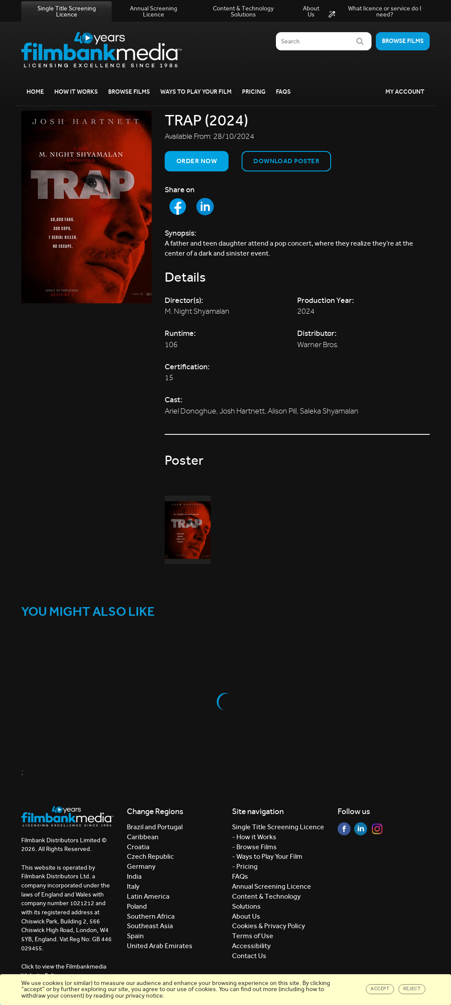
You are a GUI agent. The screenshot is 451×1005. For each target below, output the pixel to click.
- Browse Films (254, 847)
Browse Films (129, 91)
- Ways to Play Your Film (267, 856)
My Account (404, 91)
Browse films (403, 41)
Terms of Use (252, 936)
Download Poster (286, 161)
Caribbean (143, 837)
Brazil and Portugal (154, 827)
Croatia (138, 847)
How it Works (76, 91)
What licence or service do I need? (374, 12)
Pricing (253, 91)
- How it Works (254, 837)
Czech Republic (150, 856)
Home (35, 91)
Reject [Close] (412, 989)
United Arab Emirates (159, 946)
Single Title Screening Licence (66, 11)
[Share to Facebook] (178, 206)
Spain (135, 936)
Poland (137, 906)
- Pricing (245, 866)
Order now (196, 161)
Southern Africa (151, 916)
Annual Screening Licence (153, 11)
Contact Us (249, 956)
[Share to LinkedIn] (205, 206)
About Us (311, 11)
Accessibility (251, 946)
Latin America (148, 896)
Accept (380, 989)
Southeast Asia (150, 926)
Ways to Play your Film (196, 91)
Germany (141, 866)
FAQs (283, 91)
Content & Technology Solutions (243, 11)
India (134, 876)
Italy (133, 886)
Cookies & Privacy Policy (268, 926)
